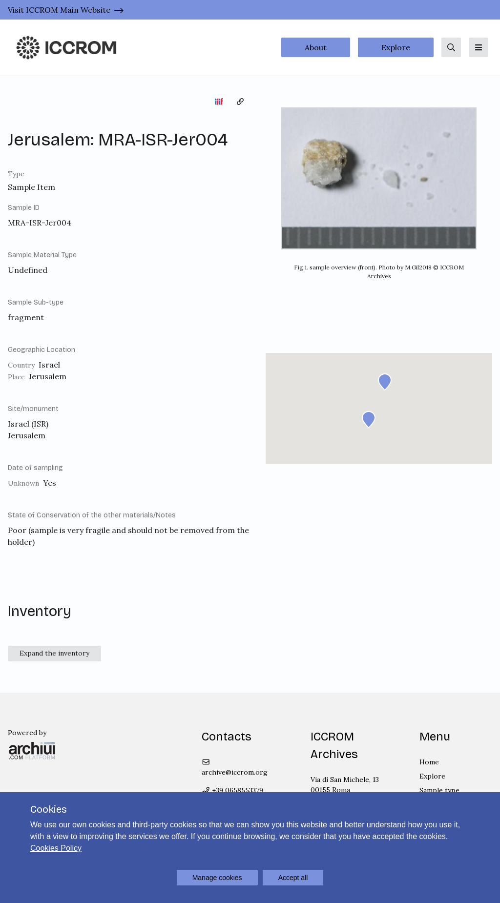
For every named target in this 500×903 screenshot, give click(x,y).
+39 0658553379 (233, 790)
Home (429, 762)
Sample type (439, 790)
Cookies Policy (56, 848)
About (316, 47)
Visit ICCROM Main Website (59, 10)
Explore (395, 47)
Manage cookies (217, 878)
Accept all (293, 878)
